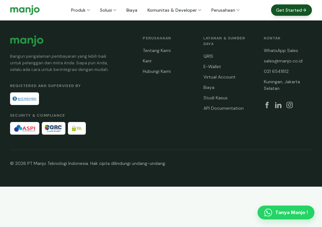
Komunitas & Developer (174, 10)
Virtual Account (219, 77)
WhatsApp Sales (281, 50)
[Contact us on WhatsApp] (286, 212)
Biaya (131, 10)
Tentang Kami (157, 50)
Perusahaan (225, 10)
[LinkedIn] (278, 105)
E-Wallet (212, 66)
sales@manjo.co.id (283, 61)
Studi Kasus (215, 98)
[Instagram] (289, 105)
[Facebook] (267, 105)
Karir (147, 61)
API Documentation (223, 108)
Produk (80, 10)
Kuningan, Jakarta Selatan (282, 85)
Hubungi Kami (157, 71)
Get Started (291, 10)
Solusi (108, 10)
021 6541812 (276, 71)
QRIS (208, 56)
